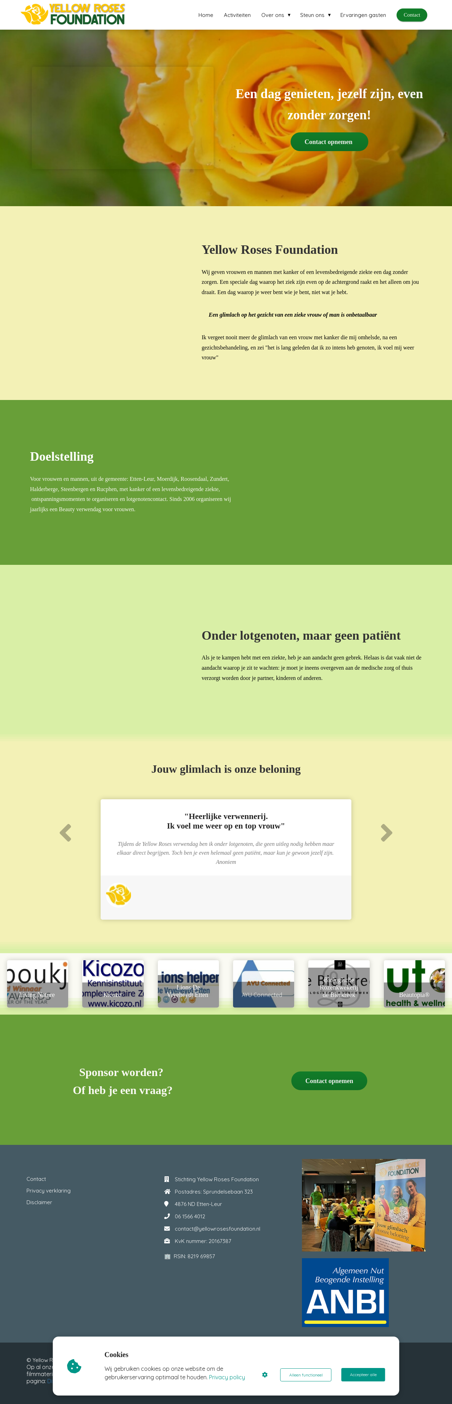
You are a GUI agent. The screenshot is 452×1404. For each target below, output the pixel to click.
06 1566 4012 (190, 1216)
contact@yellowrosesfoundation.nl (217, 1228)
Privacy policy (227, 1377)
